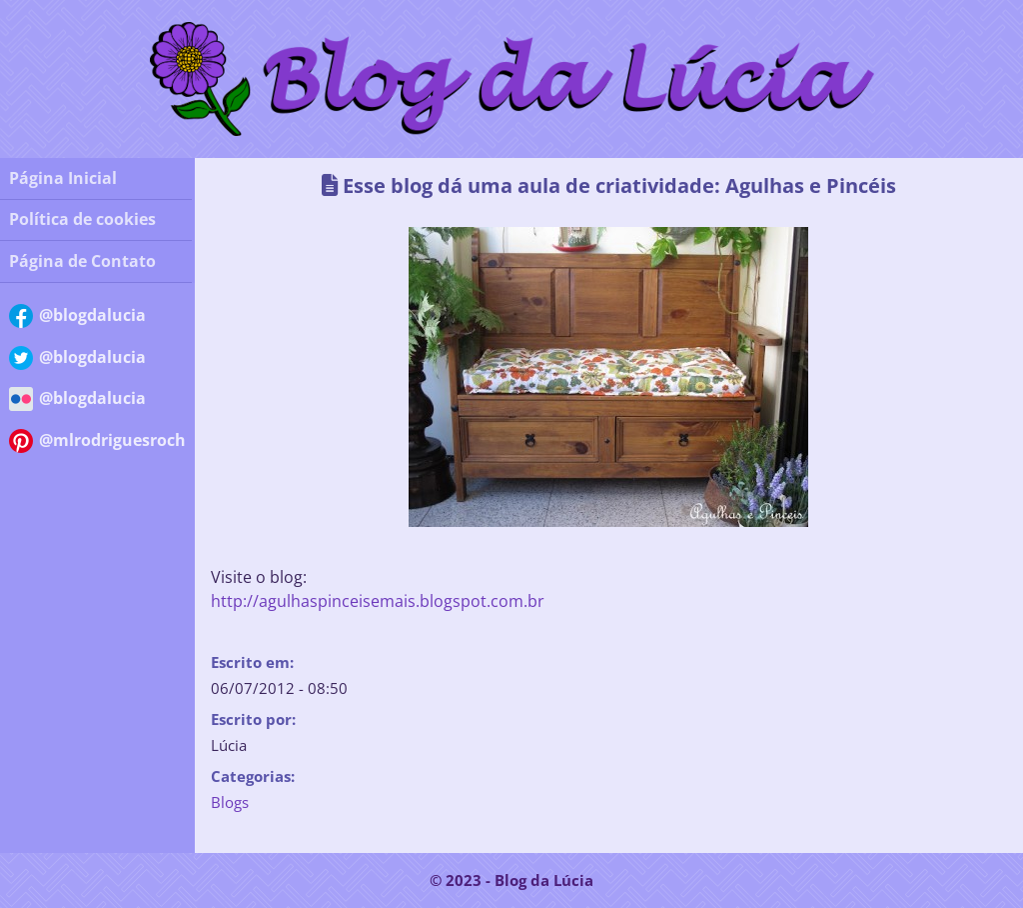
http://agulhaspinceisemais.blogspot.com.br (377, 601)
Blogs (230, 802)
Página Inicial (63, 178)
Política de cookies (82, 219)
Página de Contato (82, 261)
